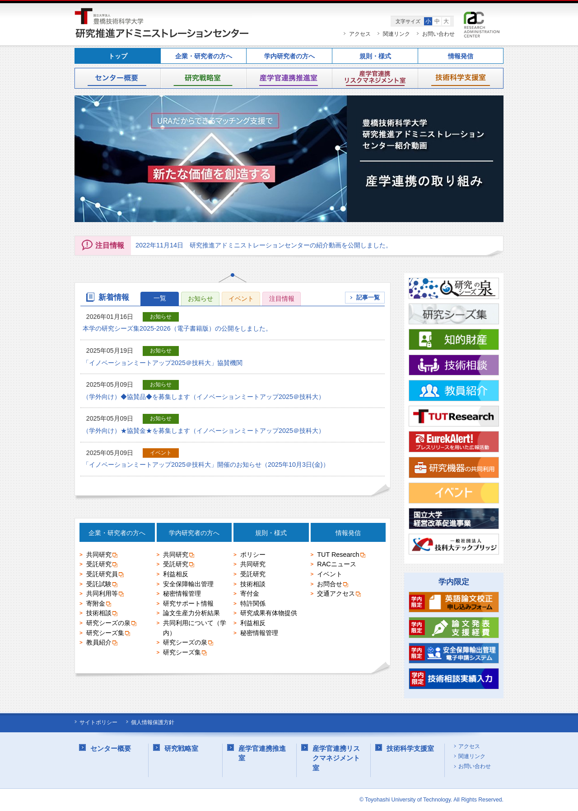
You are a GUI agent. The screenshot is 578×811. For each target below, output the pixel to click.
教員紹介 (102, 643)
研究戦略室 (203, 78)
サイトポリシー (98, 722)
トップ (117, 56)
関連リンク (396, 34)
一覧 (160, 298)
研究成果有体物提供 (268, 614)
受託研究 (102, 565)
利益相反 (175, 575)
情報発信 (460, 56)
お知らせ (200, 298)
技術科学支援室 (460, 78)
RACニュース (336, 565)
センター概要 (117, 78)
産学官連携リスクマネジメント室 (375, 78)
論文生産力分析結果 (191, 614)
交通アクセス (339, 594)
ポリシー (253, 555)
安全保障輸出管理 (188, 584)
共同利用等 (105, 594)
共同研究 (102, 555)
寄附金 (99, 604)
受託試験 (102, 584)
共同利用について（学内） (194, 628)
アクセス (360, 34)
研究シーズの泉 (111, 623)
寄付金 (249, 594)
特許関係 (253, 604)
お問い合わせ (438, 34)
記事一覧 (368, 297)
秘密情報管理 (182, 594)
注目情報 (281, 298)
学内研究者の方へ (289, 56)
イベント (241, 298)
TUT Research (341, 555)
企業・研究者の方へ (203, 56)
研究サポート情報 (188, 604)
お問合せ (333, 584)
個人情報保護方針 (152, 722)
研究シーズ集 (108, 633)
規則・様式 (375, 56)
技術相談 (102, 614)
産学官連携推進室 (289, 78)
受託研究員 (105, 575)
